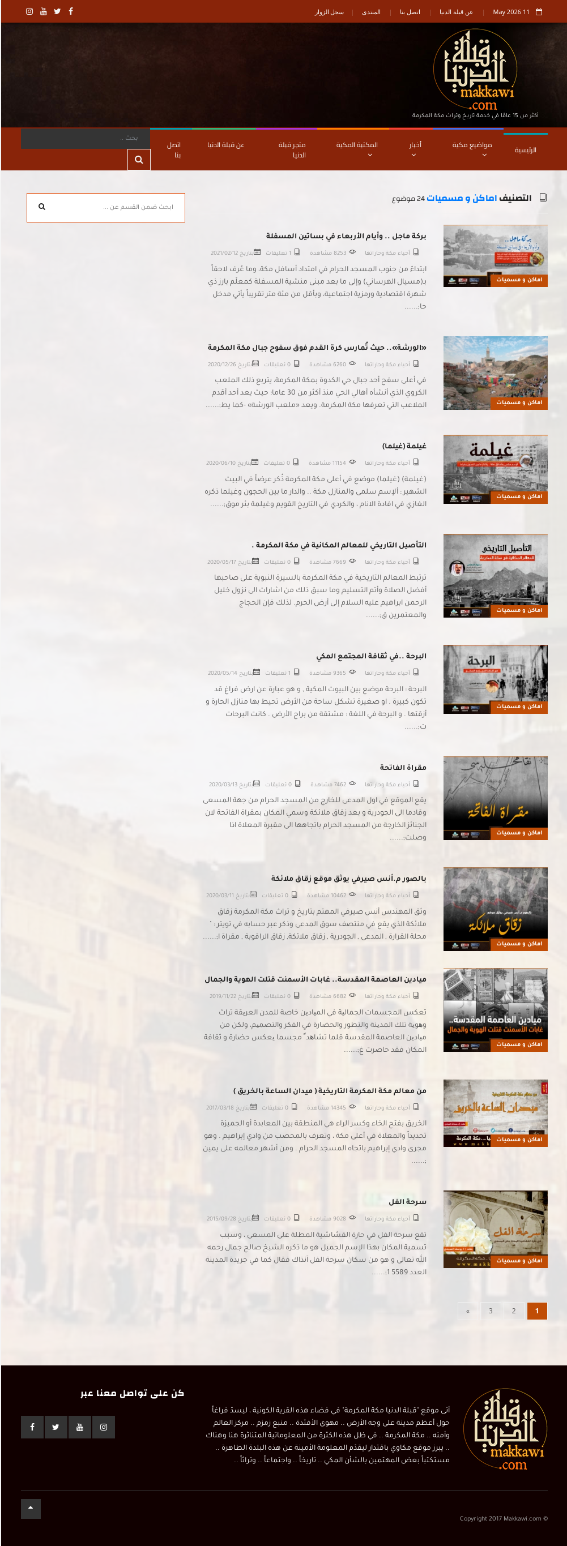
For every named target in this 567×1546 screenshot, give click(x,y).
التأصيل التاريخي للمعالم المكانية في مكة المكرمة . (338, 546)
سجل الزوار (329, 11)
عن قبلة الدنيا (456, 11)
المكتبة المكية (356, 148)
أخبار (415, 148)
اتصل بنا (409, 11)
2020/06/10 (220, 464)
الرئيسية (525, 149)
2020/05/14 (222, 674)
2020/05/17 (221, 563)
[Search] (85, 139)
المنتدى (370, 11)
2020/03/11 (219, 896)
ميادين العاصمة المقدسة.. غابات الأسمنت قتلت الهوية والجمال (315, 980)
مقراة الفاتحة (403, 769)
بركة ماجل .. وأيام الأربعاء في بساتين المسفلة (346, 237)
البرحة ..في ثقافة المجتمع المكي (371, 657)
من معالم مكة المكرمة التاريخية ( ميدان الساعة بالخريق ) (329, 1092)
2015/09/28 (221, 1220)
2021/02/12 (223, 254)
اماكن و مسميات (461, 198)
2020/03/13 (222, 785)
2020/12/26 (221, 365)
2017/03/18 (219, 1109)
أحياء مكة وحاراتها (387, 254)
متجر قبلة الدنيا (291, 149)
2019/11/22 (222, 997)
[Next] (467, 1311)
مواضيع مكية (472, 148)
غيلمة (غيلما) (404, 447)
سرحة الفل (407, 1203)
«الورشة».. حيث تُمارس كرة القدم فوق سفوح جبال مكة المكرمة (316, 349)
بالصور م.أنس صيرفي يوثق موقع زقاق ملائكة (348, 880)
